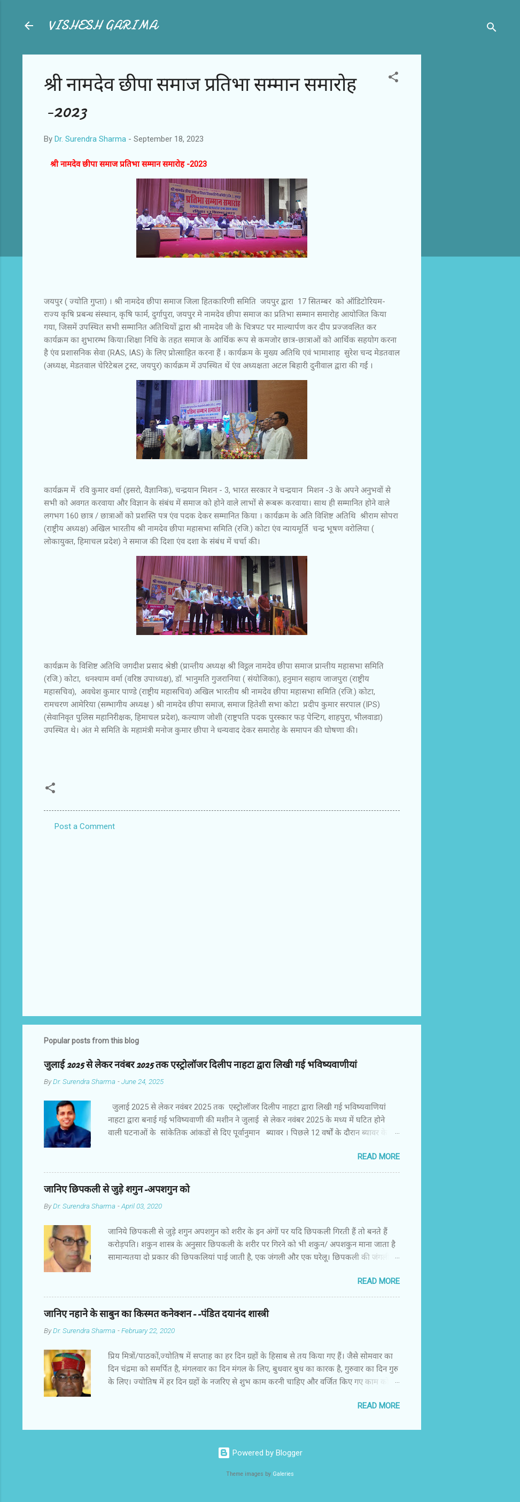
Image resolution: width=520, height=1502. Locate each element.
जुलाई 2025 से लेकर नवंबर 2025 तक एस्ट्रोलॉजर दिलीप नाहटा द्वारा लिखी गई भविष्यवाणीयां (200, 1065)
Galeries (283, 1473)
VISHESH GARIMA (102, 25)
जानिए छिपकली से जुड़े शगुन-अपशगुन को (117, 1189)
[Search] (491, 29)
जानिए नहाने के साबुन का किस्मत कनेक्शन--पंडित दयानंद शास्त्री (156, 1314)
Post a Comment (85, 826)
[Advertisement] (464, 215)
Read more (379, 1157)
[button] (393, 79)
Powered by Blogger (260, 1453)
